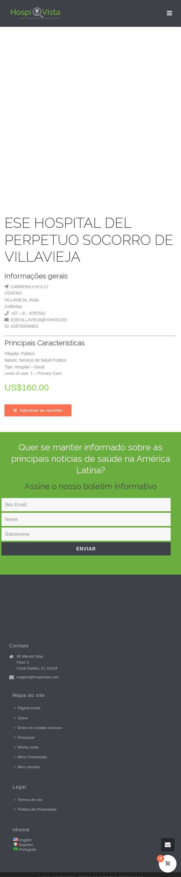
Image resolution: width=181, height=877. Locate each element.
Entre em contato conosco (38, 728)
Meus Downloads (30, 757)
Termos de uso (28, 799)
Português (27, 849)
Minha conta (26, 747)
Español (26, 845)
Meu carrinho (27, 767)
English (25, 840)
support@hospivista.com (38, 677)
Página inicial (27, 708)
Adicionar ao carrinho (38, 410)
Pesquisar (24, 737)
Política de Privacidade (35, 809)
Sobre (21, 718)
